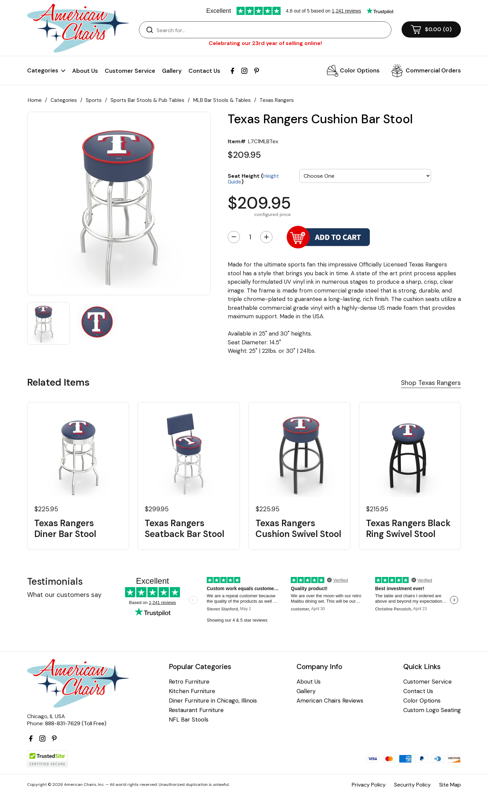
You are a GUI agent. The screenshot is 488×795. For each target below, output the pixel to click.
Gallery (172, 70)
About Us (85, 70)
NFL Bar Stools (188, 720)
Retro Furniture (189, 682)
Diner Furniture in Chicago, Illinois (213, 701)
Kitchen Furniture (192, 691)
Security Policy (412, 784)
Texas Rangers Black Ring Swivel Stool (408, 528)
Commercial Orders (433, 70)
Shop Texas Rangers (431, 383)
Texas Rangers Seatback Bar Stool (184, 528)
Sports (94, 100)
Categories (63, 100)
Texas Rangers (277, 100)
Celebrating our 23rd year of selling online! (265, 43)
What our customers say (64, 594)
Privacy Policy (369, 784)
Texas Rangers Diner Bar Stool (65, 528)
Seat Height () (253, 178)
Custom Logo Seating (432, 710)
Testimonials (55, 581)
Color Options (360, 70)
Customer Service (130, 70)
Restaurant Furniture (196, 710)
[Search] (272, 30)
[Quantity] (250, 237)
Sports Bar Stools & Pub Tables (147, 100)
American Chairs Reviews (330, 701)
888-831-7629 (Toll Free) (75, 723)
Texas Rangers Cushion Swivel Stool (298, 528)
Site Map (450, 784)
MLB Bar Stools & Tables (222, 100)
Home (35, 100)
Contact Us (204, 70)
